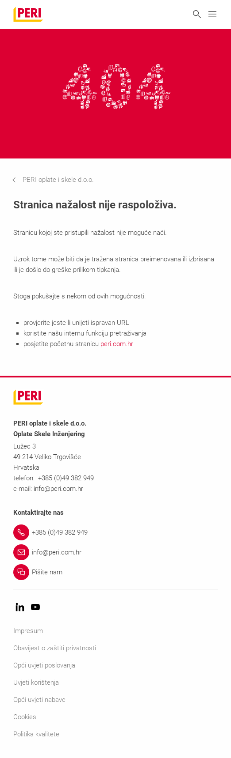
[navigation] (59, 179)
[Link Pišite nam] (115, 572)
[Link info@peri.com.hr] (115, 552)
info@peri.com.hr (58, 489)
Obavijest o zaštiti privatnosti (54, 648)
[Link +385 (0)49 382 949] (115, 532)
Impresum (28, 631)
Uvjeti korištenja (36, 682)
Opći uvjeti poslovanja (44, 665)
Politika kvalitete (36, 734)
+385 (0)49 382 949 (66, 478)
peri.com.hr (116, 344)
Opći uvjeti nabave (39, 700)
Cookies (24, 717)
